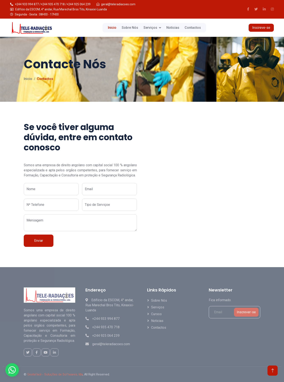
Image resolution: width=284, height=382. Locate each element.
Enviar (38, 241)
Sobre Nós (130, 28)
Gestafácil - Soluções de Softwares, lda (55, 374)
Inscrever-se (246, 312)
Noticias (172, 28)
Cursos (156, 314)
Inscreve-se (261, 28)
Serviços (150, 28)
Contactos (193, 28)
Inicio (112, 28)
